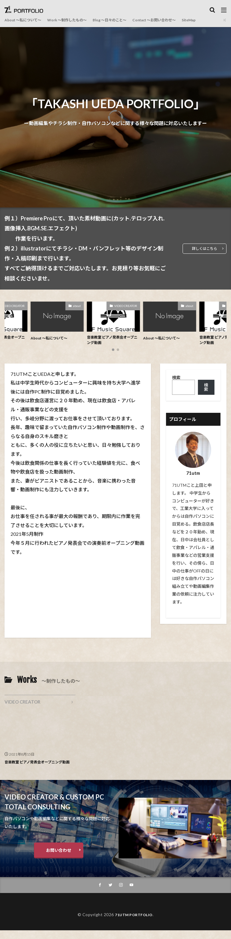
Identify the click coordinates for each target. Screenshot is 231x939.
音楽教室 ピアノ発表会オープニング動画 (114, 341)
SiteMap (216, 20)
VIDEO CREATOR (127, 306)
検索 (176, 379)
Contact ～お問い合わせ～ (176, 20)
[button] (11, 317)
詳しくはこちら (202, 248)
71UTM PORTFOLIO (133, 923)
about (79, 306)
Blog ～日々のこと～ (125, 20)
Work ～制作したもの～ (77, 20)
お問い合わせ (58, 858)
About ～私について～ (26, 20)
